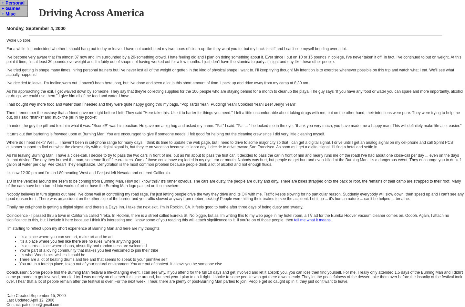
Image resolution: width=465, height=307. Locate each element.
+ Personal (13, 2)
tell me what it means (312, 220)
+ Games (11, 8)
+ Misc (9, 13)
